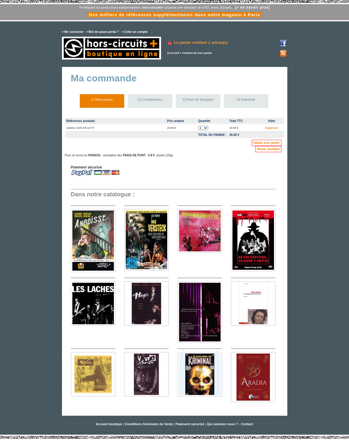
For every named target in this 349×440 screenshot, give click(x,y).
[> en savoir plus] (252, 7)
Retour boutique (268, 149)
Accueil (174, 53)
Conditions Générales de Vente (149, 424)
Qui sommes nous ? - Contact (230, 424)
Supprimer (271, 127)
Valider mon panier (266, 142)
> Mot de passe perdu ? (102, 31)
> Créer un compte (135, 31)
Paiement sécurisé (190, 424)
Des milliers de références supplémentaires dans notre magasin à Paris (174, 14)
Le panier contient (201, 42)
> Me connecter (73, 31)
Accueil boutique (109, 424)
